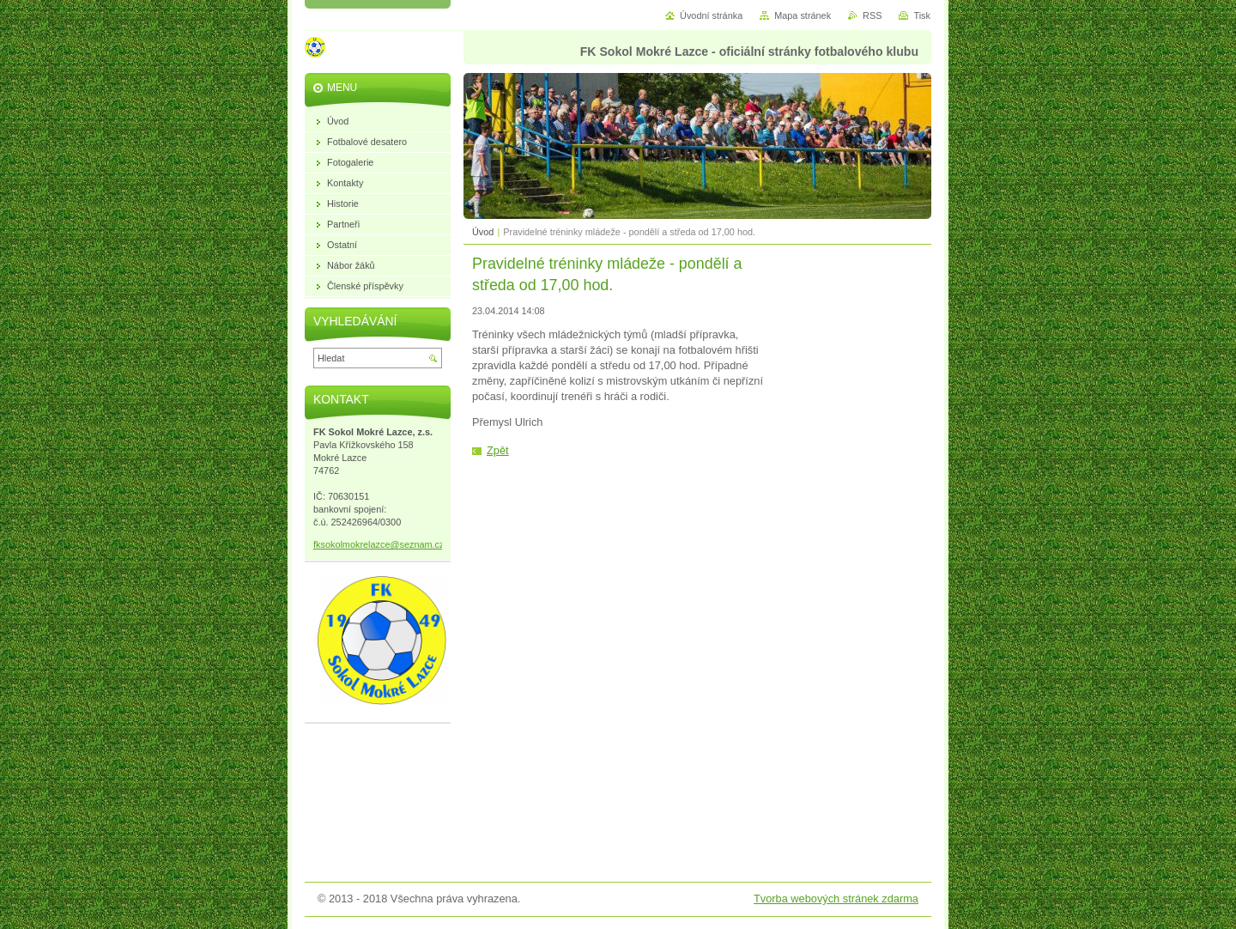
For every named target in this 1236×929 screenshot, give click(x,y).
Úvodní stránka (711, 15)
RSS (872, 15)
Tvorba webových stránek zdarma (836, 898)
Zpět (498, 450)
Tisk (921, 15)
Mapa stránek (802, 15)
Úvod (483, 232)
